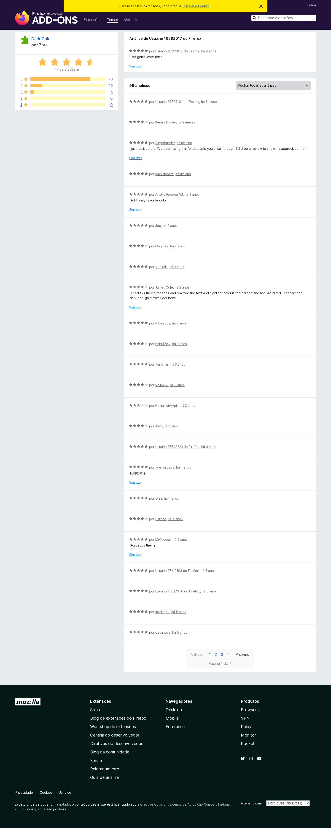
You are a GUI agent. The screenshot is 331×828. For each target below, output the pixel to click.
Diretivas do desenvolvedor (116, 743)
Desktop (174, 709)
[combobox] (283, 18)
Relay (246, 726)
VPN (245, 718)
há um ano (184, 143)
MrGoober (163, 539)
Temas (112, 19)
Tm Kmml (162, 364)
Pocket (248, 743)
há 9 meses (186, 122)
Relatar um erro (104, 768)
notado (64, 804)
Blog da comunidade (109, 752)
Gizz (158, 498)
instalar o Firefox (196, 6)
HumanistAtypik (167, 405)
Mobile (172, 718)
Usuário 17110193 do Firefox (177, 571)
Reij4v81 (161, 385)
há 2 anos (192, 194)
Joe (158, 226)
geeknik (161, 267)
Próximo (242, 654)
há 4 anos (208, 51)
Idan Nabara (164, 174)
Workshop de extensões (113, 726)
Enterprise (175, 726)
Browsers (250, 709)
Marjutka (161, 246)
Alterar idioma (251, 803)
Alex (158, 426)
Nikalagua (162, 323)
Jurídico (65, 792)
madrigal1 (162, 612)
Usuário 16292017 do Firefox (177, 51)
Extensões (92, 19)
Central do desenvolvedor (114, 735)
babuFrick (162, 344)
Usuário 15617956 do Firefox (177, 591)
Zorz (43, 45)
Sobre (95, 709)
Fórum (96, 760)
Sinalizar (135, 66)
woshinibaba (164, 467)
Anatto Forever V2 (169, 194)
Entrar (311, 5)
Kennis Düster (165, 122)
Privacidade (24, 792)
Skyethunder (165, 143)
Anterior (197, 654)
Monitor (248, 735)
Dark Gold (41, 38)
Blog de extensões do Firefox (118, 718)
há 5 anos (180, 539)
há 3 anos (179, 323)
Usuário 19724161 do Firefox (177, 102)
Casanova (162, 632)
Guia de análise (104, 777)
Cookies (46, 792)
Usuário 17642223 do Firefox (177, 447)
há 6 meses (209, 102)
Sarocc (160, 519)
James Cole (164, 287)
